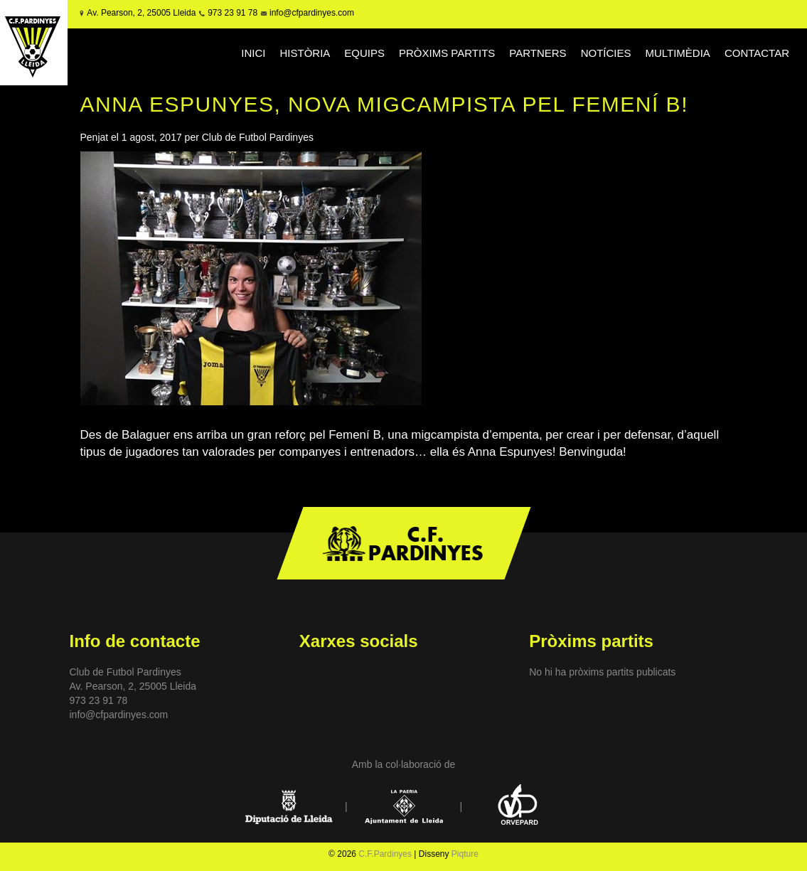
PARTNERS (537, 53)
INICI (253, 53)
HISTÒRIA (304, 53)
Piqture (465, 854)
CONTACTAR (757, 53)
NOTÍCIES (606, 53)
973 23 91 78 (232, 13)
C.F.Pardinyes (385, 854)
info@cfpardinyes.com (310, 13)
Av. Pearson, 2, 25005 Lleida (141, 13)
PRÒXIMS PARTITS (447, 53)
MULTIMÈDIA (677, 53)
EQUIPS (364, 53)
